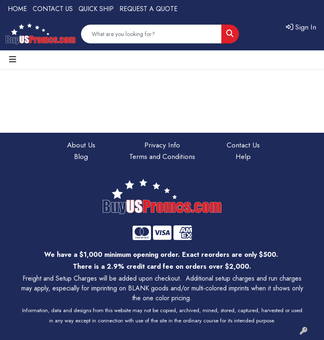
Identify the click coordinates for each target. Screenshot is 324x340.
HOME (17, 9)
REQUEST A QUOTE (148, 9)
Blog (81, 156)
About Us (81, 145)
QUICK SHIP (96, 9)
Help (243, 156)
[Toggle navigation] (12, 60)
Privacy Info (162, 145)
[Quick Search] (151, 34)
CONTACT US (53, 9)
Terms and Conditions (162, 156)
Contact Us (243, 145)
